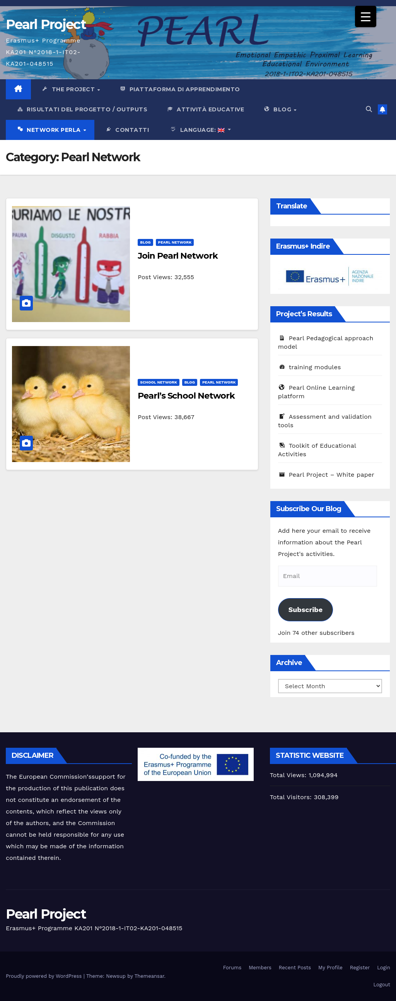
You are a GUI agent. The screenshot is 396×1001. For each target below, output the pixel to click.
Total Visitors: (292, 797)
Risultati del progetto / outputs (81, 110)
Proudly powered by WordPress (45, 976)
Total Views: (289, 775)
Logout (381, 984)
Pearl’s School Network (186, 396)
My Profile (330, 967)
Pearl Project (46, 24)
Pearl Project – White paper (326, 474)
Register (360, 967)
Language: (196, 130)
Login (383, 967)
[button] (369, 109)
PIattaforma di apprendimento (179, 90)
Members (260, 967)
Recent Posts (295, 967)
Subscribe (305, 609)
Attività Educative (205, 110)
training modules (309, 367)
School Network (158, 382)
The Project (69, 90)
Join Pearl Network (177, 256)
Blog (278, 110)
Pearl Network (175, 242)
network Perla (49, 130)
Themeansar (149, 976)
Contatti (127, 130)
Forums (232, 967)
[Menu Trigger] (365, 16)
